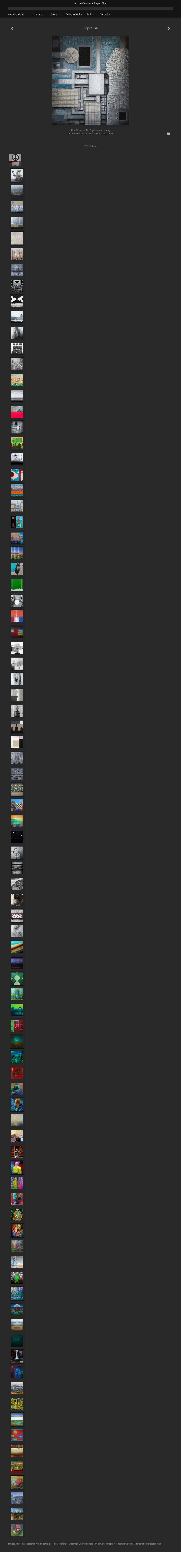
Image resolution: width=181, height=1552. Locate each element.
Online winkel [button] (73, 14)
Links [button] (91, 14)
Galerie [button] (55, 14)
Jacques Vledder (82, 3)
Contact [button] (105, 14)
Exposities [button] (39, 14)
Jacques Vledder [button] (18, 14)
